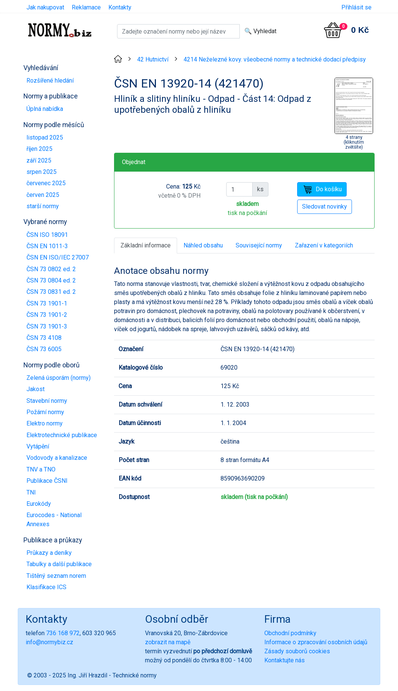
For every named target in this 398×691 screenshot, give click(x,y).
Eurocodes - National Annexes (54, 519)
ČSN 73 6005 (44, 349)
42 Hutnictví (152, 59)
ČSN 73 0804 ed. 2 (51, 280)
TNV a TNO (41, 469)
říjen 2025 (39, 148)
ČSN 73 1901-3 (46, 326)
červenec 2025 (46, 183)
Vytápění (37, 446)
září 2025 (38, 160)
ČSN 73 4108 (44, 337)
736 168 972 (63, 633)
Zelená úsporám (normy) (58, 377)
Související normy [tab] (259, 245)
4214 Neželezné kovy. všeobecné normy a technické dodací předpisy (275, 59)
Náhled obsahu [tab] (203, 245)
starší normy (42, 206)
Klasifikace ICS (46, 587)
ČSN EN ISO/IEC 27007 (57, 257)
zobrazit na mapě (167, 642)
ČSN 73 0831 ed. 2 (51, 291)
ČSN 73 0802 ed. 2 (51, 269)
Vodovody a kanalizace (56, 457)
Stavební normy (46, 400)
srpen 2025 (41, 171)
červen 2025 (42, 194)
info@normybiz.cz (49, 642)
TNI (31, 492)
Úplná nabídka (44, 108)
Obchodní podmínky (290, 633)
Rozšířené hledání (50, 80)
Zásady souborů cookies (297, 651)
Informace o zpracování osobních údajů (315, 642)
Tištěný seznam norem (56, 575)
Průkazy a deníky (49, 552)
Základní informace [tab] (145, 245)
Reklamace (86, 7)
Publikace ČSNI (47, 480)
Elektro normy (44, 423)
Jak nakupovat (45, 7)
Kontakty (119, 7)
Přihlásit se (356, 7)
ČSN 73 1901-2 (46, 314)
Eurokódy (38, 503)
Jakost (35, 389)
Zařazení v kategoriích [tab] (324, 245)
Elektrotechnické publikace (61, 435)
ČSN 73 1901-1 (46, 303)
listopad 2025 (44, 137)
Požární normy (45, 412)
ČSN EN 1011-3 (47, 246)
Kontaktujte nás (284, 660)
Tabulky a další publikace (59, 564)
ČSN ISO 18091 (47, 234)
